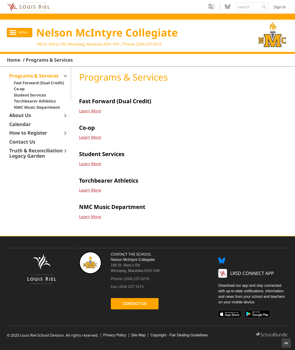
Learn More (90, 111)
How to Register (28, 133)
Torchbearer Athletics (35, 101)
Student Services (30, 95)
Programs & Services (49, 60)
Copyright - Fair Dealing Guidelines (179, 335)
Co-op (19, 89)
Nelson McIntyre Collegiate (107, 32)
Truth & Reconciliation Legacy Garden (36, 153)
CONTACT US (135, 304)
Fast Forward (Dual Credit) (39, 83)
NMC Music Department (37, 107)
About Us (20, 115)
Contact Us (22, 142)
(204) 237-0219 (148, 44)
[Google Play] (257, 315)
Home (14, 60)
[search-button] (264, 7)
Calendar (20, 124)
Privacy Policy (114, 335)
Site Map (138, 335)
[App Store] (229, 315)
